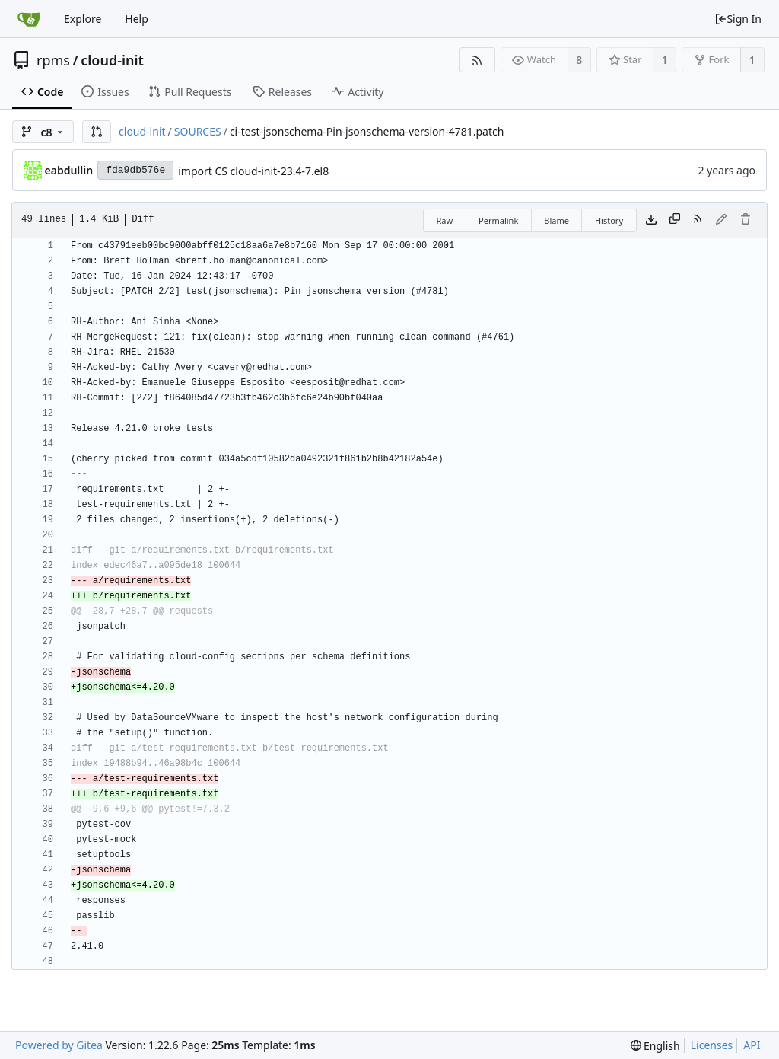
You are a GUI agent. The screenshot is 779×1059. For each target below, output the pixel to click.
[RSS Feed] (477, 59)
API (751, 1045)
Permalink (498, 220)
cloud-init (112, 60)
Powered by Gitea (59, 1045)
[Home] (29, 19)
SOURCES (197, 131)
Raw (444, 220)
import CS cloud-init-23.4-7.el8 (253, 171)
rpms (53, 60)
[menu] (655, 1045)
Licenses (712, 1045)
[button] (96, 131)
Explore (82, 18)
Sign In (738, 18)
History (609, 220)
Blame (556, 220)
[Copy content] (674, 220)
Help (136, 18)
